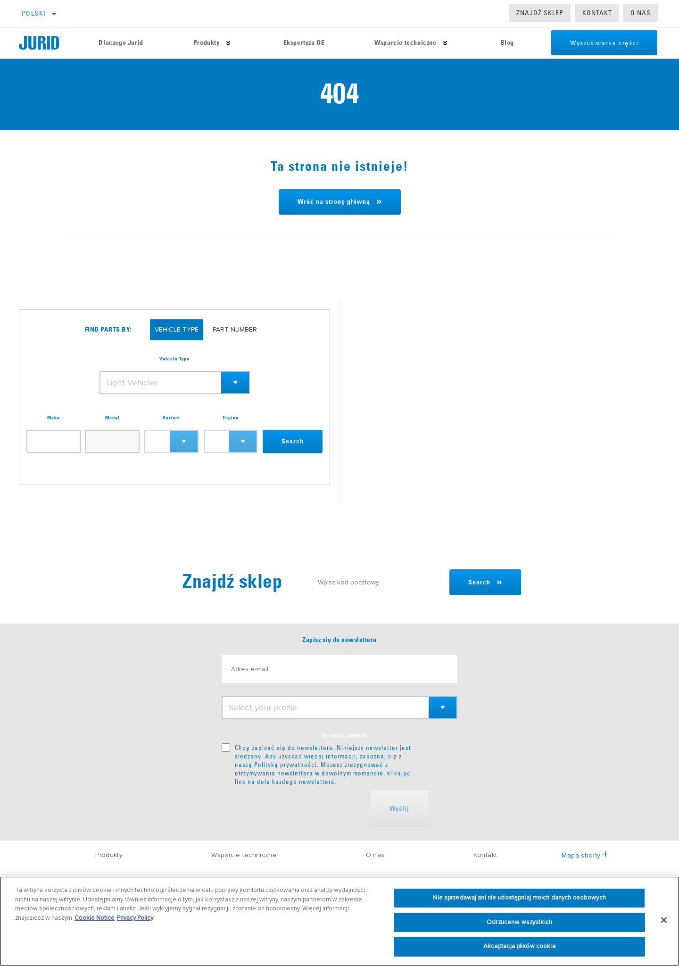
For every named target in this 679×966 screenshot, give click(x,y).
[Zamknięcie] (664, 920)
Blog (507, 43)
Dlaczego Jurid (121, 43)
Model (112, 418)
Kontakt (597, 12)
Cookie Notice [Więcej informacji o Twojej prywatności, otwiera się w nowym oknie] (95, 918)
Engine (231, 418)
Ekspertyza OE (304, 43)
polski (34, 13)
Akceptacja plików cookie (519, 946)
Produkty (206, 43)
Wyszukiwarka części (604, 43)
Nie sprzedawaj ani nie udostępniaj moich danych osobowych (519, 897)
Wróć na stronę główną (334, 202)
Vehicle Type (174, 359)
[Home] (46, 42)
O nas (640, 12)
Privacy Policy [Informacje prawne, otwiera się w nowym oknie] (135, 918)
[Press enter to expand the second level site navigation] (228, 43)
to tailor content (344, 736)
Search (293, 441)
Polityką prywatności (285, 764)
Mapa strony (584, 855)
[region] (339, 921)
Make (53, 418)
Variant (171, 418)
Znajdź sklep (539, 12)
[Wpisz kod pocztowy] (379, 582)
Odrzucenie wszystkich (519, 922)
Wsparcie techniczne (405, 43)
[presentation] (293, 809)
